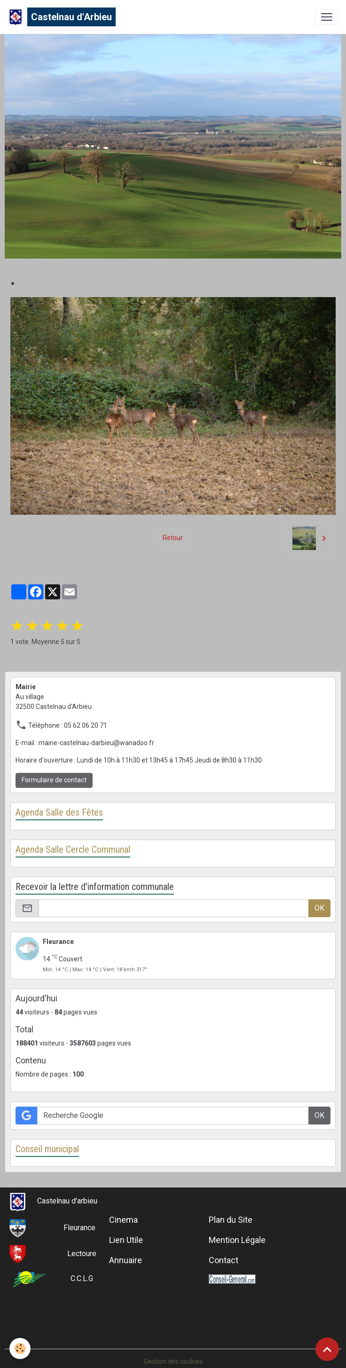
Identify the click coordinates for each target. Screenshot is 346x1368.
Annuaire (125, 1260)
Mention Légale (237, 1240)
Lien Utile (126, 1240)
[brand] (62, 17)
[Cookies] (20, 1348)
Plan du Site (230, 1220)
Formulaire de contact (54, 780)
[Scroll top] (327, 1349)
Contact (223, 1260)
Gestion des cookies (173, 1361)
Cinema (123, 1220)
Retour (173, 538)
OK (319, 908)
